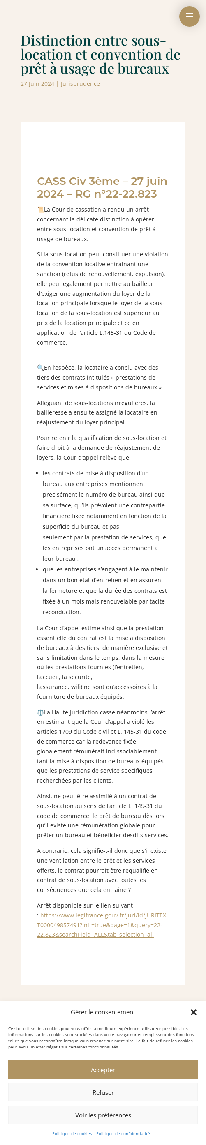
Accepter (103, 1070)
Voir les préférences (103, 1115)
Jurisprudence (80, 84)
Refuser (103, 1092)
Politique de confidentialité (123, 1133)
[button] (194, 1012)
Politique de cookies (72, 1133)
